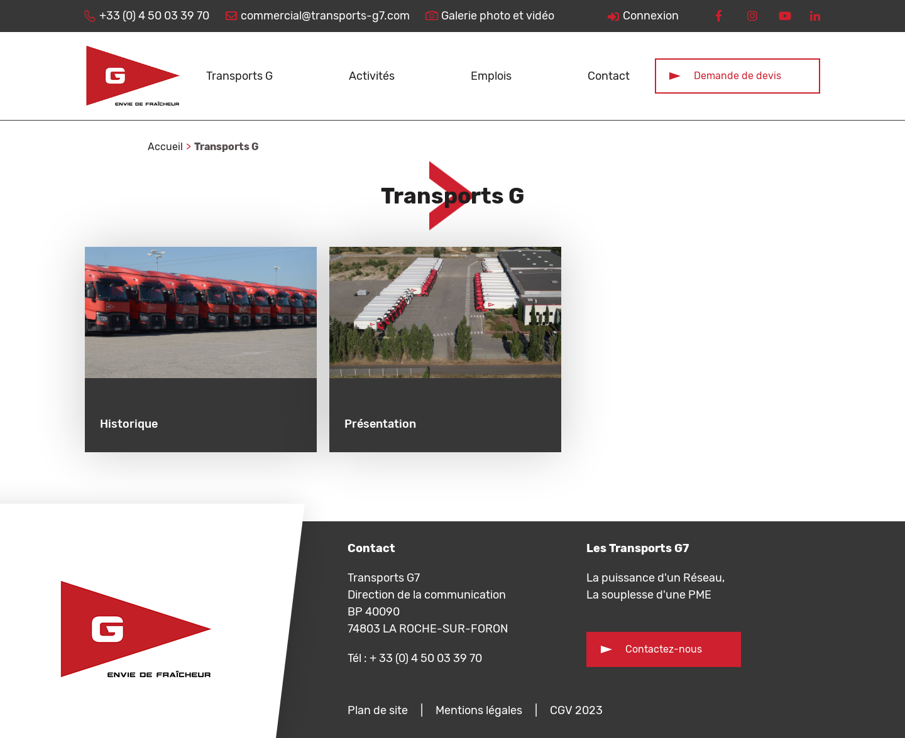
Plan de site (378, 710)
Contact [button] (609, 76)
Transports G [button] (239, 76)
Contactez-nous (663, 649)
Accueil (165, 147)
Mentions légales (479, 710)
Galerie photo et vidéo (497, 16)
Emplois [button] (491, 76)
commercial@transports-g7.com (325, 16)
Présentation (380, 424)
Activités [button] (372, 76)
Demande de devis (737, 76)
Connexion (651, 16)
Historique (129, 424)
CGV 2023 (576, 710)
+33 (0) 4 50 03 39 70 (154, 16)
